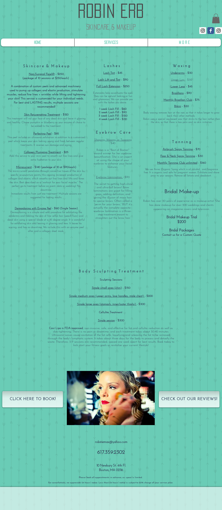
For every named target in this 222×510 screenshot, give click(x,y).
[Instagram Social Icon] (202, 30)
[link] (216, 18)
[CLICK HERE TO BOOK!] (32, 399)
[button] (111, 398)
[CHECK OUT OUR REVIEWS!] (189, 399)
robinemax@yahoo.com (111, 442)
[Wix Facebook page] (210, 30)
